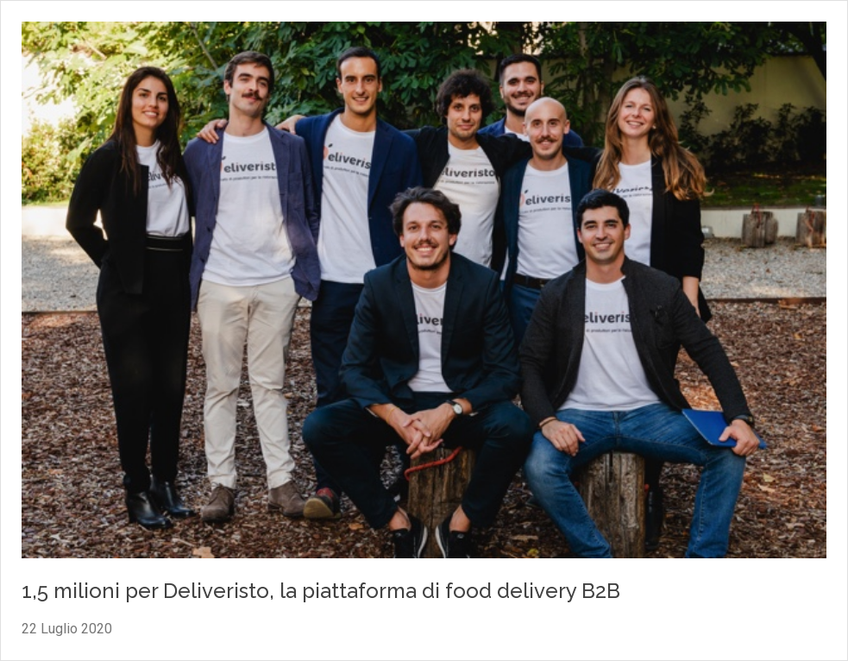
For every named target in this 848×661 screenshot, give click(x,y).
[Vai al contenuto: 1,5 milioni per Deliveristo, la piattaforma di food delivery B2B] (424, 292)
